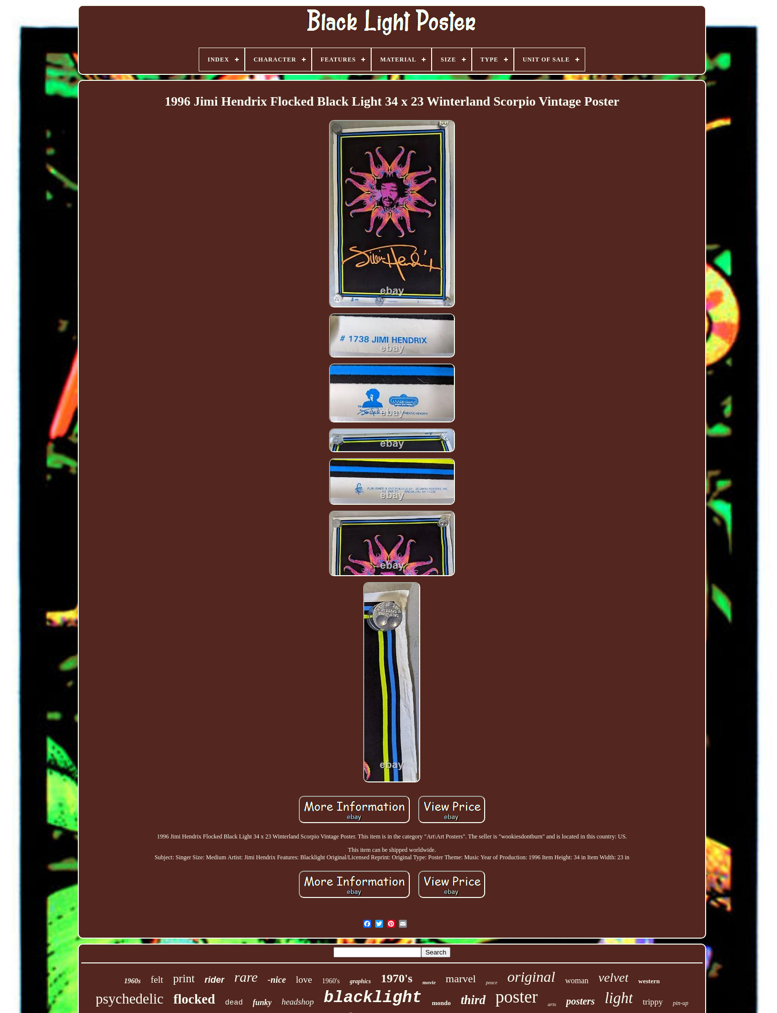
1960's (331, 981)
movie (429, 982)
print (183, 978)
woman (576, 980)
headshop (297, 1002)
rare (246, 977)
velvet (614, 977)
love (304, 979)
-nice (277, 980)
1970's (396, 978)
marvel (460, 978)
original (531, 976)
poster (517, 997)
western (649, 981)
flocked (194, 999)
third (473, 1000)
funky (262, 1002)
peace (491, 982)
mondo (441, 1003)
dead (234, 1003)
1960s (132, 981)
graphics (360, 981)
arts (552, 1004)
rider (214, 980)
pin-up (680, 1003)
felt (157, 979)
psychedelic (130, 999)
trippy (653, 1002)
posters (580, 1001)
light (619, 998)
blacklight (373, 998)
